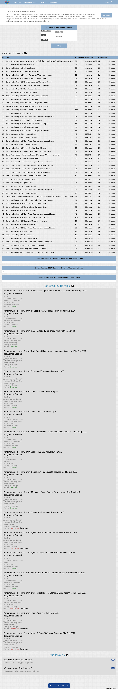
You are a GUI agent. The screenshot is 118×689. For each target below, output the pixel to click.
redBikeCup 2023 (78, 351)
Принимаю (106, 15)
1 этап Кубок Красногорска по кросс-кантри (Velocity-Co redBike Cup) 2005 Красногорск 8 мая (40, 61)
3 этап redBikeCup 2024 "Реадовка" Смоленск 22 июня (26, 249)
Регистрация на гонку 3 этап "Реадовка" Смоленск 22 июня (31, 311)
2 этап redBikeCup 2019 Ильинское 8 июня (21, 210)
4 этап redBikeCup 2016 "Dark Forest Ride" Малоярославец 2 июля (30, 141)
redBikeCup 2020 (69, 472)
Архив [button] (43, 2)
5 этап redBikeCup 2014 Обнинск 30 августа (22, 99)
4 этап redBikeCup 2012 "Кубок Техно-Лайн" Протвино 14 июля (29, 75)
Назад (59, 46)
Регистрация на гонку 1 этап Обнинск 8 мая (23, 391)
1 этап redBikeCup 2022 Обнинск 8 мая (20, 235)
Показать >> (112, 61)
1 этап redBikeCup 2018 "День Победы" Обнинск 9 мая (26, 203)
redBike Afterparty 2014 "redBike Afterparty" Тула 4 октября (27, 106)
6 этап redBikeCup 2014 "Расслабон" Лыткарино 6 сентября (27, 103)
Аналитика (53, 2)
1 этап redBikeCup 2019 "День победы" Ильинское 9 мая (26, 207)
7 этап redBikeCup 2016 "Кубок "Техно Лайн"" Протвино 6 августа (29, 151)
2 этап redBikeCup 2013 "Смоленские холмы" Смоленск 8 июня (29, 82)
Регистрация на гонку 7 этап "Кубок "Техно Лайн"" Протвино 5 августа (36, 573)
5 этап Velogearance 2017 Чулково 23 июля (21, 193)
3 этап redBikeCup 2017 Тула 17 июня (19, 183)
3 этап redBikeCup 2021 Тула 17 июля (19, 231)
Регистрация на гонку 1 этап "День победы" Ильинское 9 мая (32, 532)
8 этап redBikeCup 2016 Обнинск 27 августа (22, 158)
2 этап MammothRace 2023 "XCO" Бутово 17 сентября (25, 245)
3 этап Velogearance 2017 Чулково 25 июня (21, 186)
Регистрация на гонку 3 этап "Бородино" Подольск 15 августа (32, 472)
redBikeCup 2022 (53, 391)
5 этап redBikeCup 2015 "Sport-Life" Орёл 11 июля (24, 120)
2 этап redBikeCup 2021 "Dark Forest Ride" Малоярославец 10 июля (30, 228)
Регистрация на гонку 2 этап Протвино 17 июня (25, 371)
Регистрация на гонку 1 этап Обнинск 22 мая (24, 452)
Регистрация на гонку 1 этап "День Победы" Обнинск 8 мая (31, 633)
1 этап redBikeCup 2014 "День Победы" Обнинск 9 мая (26, 89)
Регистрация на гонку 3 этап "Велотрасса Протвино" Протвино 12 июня (36, 291)
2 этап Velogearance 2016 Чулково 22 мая (21, 134)
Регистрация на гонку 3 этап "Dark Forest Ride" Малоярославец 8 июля (36, 351)
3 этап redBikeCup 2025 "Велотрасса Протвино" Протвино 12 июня (30, 252)
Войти (108, 2)
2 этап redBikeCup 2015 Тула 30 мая (19, 113)
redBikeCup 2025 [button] (30, 2)
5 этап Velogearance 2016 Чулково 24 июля (21, 144)
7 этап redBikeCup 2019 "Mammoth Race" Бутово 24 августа (27, 217)
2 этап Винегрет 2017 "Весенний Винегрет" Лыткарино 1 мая (28, 169)
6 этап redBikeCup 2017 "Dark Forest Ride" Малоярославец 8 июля (30, 190)
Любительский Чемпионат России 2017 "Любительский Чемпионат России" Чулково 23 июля (40, 197)
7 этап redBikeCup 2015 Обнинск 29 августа (22, 127)
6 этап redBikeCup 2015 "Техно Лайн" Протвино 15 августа (27, 124)
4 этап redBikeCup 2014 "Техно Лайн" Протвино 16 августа (27, 96)
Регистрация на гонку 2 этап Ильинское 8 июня (25, 512)
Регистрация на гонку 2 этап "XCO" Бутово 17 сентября (29, 331)
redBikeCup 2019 (72, 492)
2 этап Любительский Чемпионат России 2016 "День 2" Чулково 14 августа (33, 155)
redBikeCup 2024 (67, 311)
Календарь (17, 2)
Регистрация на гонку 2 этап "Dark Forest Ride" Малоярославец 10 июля (37, 432)
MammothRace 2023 (65, 331)
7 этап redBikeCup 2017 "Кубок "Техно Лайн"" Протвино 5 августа (29, 200)
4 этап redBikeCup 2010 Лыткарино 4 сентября (23, 71)
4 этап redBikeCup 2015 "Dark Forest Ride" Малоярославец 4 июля (30, 117)
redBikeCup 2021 (51, 411)
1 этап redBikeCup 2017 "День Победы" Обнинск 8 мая (26, 176)
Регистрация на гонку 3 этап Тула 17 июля (23, 411)
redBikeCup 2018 (67, 552)
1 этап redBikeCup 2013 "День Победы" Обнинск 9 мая (26, 78)
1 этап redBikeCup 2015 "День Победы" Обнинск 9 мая (26, 110)
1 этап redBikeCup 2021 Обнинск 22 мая (20, 224)
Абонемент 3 (9, 660)
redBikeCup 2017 (77, 573)
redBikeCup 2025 (79, 291)
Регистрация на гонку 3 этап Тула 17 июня (23, 613)
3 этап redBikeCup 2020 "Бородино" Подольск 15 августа (26, 221)
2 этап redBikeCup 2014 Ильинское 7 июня (21, 92)
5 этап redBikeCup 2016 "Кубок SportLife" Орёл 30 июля (26, 148)
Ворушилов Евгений (12, 293)
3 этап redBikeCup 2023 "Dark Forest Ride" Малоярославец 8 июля (30, 242)
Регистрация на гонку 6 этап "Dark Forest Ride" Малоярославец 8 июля (36, 593)
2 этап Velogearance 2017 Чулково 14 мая (21, 179)
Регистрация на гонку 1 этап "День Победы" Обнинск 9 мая (31, 552)
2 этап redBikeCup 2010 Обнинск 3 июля (20, 68)
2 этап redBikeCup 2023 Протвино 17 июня (21, 238)
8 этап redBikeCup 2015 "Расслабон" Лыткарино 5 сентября (27, 130)
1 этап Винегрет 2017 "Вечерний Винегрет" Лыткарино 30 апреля (30, 162)
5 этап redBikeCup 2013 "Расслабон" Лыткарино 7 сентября (27, 85)
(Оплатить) (24, 528)
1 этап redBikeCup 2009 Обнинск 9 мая (20, 64)
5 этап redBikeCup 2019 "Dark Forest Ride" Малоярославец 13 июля (30, 214)
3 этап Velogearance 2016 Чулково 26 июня (21, 137)
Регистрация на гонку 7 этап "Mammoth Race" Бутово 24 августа (33, 492)
